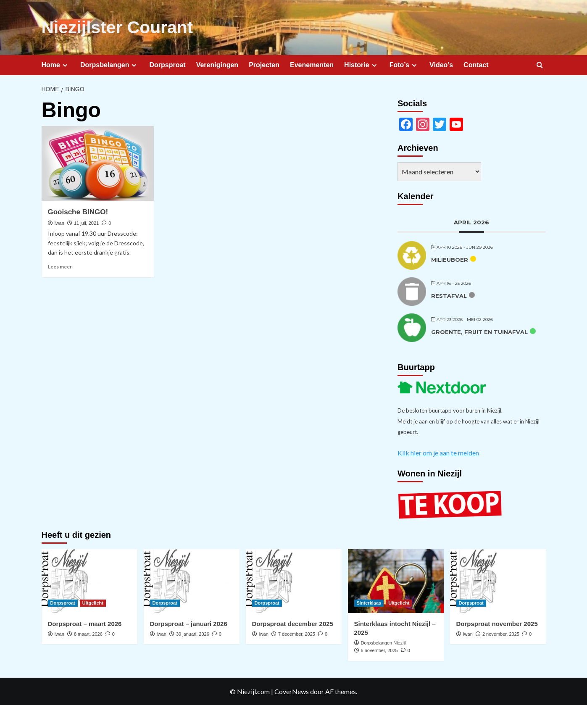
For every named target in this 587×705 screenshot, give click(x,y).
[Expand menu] (65, 64)
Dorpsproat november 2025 (497, 623)
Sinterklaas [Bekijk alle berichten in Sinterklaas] (369, 602)
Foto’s (404, 64)
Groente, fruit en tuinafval (479, 331)
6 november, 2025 (379, 650)
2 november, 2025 (500, 633)
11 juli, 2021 (86, 222)
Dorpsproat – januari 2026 (188, 623)
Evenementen (312, 64)
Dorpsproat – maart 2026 (85, 623)
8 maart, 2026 (88, 633)
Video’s (441, 64)
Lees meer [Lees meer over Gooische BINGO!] (60, 266)
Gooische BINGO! (78, 212)
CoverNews (291, 691)
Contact (476, 64)
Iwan (59, 222)
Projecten (264, 64)
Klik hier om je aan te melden (438, 452)
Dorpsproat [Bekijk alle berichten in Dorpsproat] (62, 602)
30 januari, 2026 (192, 633)
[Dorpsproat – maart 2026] (89, 581)
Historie (361, 64)
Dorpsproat (167, 64)
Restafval (449, 295)
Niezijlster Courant (116, 27)
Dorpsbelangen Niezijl (383, 642)
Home (56, 64)
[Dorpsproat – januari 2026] (192, 581)
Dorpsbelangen (109, 64)
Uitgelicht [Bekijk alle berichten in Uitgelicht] (92, 602)
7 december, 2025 (296, 633)
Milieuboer (449, 259)
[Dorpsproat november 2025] (498, 581)
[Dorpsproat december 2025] (294, 581)
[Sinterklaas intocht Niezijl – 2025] (396, 581)
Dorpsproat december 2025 (292, 623)
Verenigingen (217, 64)
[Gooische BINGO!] (98, 163)
